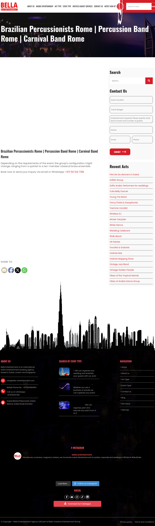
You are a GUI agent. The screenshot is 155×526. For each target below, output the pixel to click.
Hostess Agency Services (83, 6)
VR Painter (115, 241)
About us (31, 6)
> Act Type (124, 379)
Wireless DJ (115, 213)
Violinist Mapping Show (122, 258)
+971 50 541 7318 (74, 172)
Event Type (67, 6)
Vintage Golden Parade (122, 269)
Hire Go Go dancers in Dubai (124, 174)
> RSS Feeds (125, 403)
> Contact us (125, 391)
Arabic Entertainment (44, 6)
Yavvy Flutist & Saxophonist (124, 202)
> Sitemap (124, 410)
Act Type (58, 6)
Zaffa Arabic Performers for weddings (129, 185)
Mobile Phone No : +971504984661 (21, 387)
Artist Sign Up (110, 6)
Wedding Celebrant (120, 230)
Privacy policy (126, 522)
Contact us (98, 6)
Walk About (115, 236)
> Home (123, 367)
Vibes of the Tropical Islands (124, 275)
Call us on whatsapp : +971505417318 (16, 393)
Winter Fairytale (118, 219)
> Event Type (125, 385)
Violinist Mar (116, 253)
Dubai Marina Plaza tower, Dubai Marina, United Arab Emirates (21, 402)
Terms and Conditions (144, 522)
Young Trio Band (118, 196)
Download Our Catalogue (77, 503)
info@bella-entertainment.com (21, 380)
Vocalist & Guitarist (119, 247)
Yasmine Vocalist (119, 208)
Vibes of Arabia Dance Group (125, 281)
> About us (124, 373)
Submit (120, 151)
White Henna (116, 225)
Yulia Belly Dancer (119, 191)
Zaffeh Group (116, 180)
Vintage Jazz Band (119, 264)
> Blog (122, 397)
